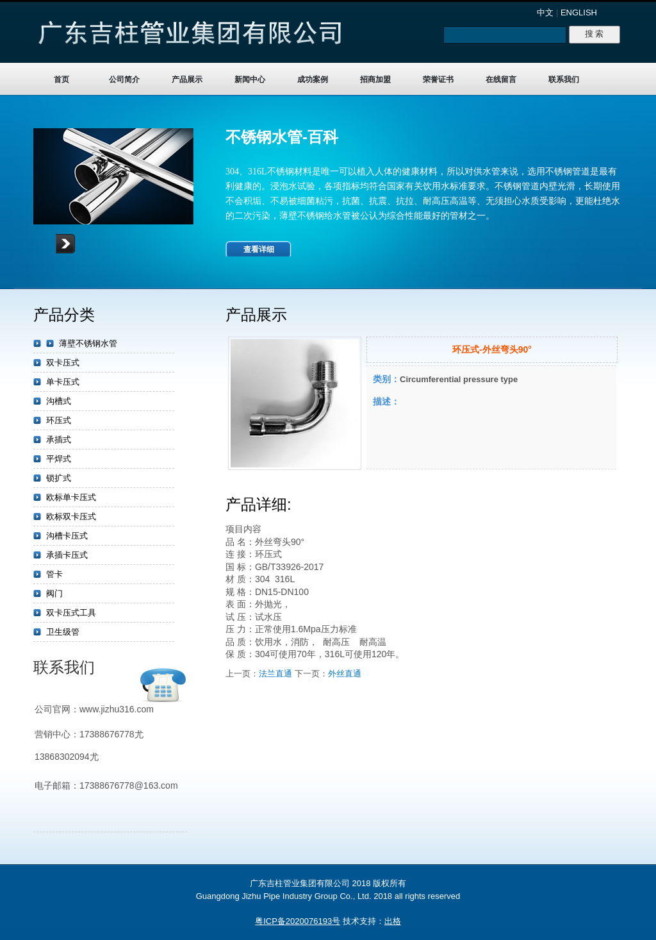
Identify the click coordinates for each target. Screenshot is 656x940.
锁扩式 (58, 478)
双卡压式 (62, 362)
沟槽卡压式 (67, 536)
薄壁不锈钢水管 (88, 343)
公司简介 (124, 79)
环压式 (58, 420)
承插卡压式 (67, 555)
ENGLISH (579, 12)
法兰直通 (275, 673)
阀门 (54, 593)
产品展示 (187, 79)
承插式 (58, 439)
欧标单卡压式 (71, 497)
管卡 (54, 574)
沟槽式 (58, 401)
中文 (545, 12)
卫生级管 (62, 632)
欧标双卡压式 (71, 516)
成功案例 (312, 79)
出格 (392, 921)
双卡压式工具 (71, 612)
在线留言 (501, 79)
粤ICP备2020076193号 (297, 921)
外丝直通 (344, 673)
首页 (61, 79)
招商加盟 (375, 79)
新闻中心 (249, 79)
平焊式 (58, 459)
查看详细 (258, 249)
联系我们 (563, 79)
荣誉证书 (438, 79)
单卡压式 (62, 382)
